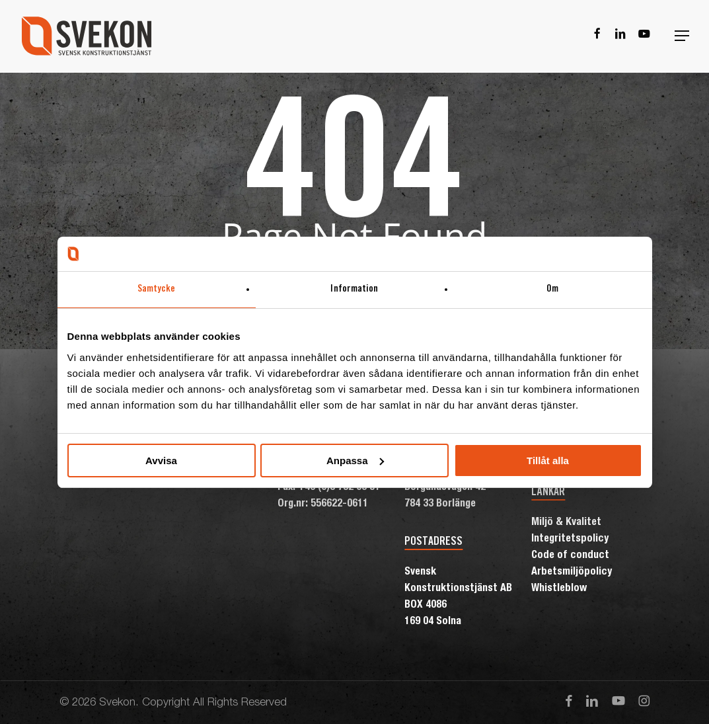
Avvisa (161, 460)
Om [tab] (552, 289)
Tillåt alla (548, 460)
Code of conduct (570, 556)
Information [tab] (354, 289)
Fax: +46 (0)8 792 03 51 (329, 488)
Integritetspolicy (570, 539)
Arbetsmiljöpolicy (571, 572)
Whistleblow (559, 589)
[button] (682, 36)
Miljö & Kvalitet (566, 523)
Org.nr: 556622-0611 (323, 504)
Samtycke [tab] (156, 289)
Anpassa (355, 460)
